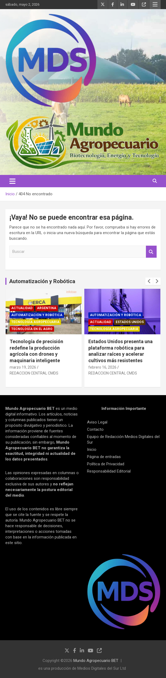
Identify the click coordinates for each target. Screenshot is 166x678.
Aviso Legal (97, 422)
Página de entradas (104, 456)
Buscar (151, 252)
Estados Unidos (130, 322)
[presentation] (149, 281)
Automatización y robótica (36, 315)
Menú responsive (155, 4)
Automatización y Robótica (42, 281)
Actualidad (21, 308)
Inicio (91, 449)
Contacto (95, 429)
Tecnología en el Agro (31, 329)
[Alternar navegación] (12, 181)
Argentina (46, 308)
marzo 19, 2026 (23, 367)
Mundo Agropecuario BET (95, 660)
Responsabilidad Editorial (109, 471)
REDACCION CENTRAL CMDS (34, 373)
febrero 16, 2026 (102, 367)
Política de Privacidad (105, 464)
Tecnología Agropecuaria (35, 322)
